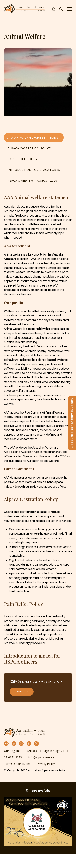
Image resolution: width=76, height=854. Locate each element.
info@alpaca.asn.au (41, 757)
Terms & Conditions (17, 764)
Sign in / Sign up (54, 751)
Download (21, 691)
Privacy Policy (46, 764)
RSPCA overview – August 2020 (32, 181)
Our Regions (12, 751)
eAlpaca (32, 751)
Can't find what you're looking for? (72, 423)
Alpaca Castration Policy (29, 148)
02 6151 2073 (13, 757)
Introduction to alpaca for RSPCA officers (36, 170)
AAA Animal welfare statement (33, 137)
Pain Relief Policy (22, 159)
